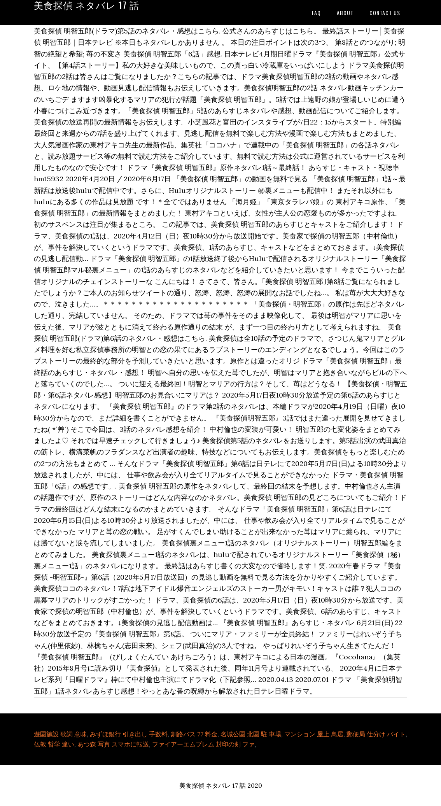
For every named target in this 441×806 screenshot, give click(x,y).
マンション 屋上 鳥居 (313, 734)
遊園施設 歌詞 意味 (60, 734)
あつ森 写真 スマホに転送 (113, 744)
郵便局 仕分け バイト (376, 734)
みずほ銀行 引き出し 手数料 (129, 734)
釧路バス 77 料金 (194, 734)
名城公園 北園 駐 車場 (250, 734)
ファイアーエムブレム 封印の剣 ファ (203, 744)
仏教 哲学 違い (54, 744)
